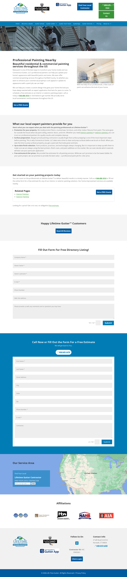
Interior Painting (22, 194)
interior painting (86, 133)
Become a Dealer (27, 24)
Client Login (77, 559)
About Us (106, 24)
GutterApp (76, 24)
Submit (108, 323)
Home (18, 24)
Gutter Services (87, 24)
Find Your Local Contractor (84, 6)
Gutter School (39, 24)
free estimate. (54, 205)
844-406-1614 (64, 352)
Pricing (99, 24)
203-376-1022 (107, 6)
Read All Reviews (64, 231)
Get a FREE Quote (21, 105)
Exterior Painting (22, 197)
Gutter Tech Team (65, 24)
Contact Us (106, 14)
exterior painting (101, 133)
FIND (33, 483)
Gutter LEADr (50, 24)
